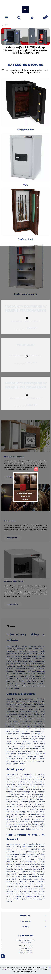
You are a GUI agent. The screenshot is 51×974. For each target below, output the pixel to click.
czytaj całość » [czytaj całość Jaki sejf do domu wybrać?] (12, 604)
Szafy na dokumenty (25, 269)
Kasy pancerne (25, 104)
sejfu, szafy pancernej (36, 671)
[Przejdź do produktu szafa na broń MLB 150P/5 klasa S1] (25, 322)
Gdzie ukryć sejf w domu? (14, 456)
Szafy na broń (25, 214)
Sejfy (25, 159)
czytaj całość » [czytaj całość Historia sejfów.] (12, 538)
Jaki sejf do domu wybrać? (14, 581)
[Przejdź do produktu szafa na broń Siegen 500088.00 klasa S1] (25, 399)
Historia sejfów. (10, 521)
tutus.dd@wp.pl (25, 942)
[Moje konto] (32, 17)
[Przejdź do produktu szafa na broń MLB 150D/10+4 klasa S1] (25, 356)
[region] (25, 36)
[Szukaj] (19, 17)
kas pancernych (38, 656)
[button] (6, 17)
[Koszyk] (44, 17)
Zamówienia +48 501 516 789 (25, 940)
